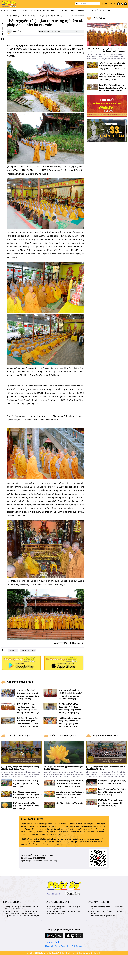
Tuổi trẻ (98, 10)
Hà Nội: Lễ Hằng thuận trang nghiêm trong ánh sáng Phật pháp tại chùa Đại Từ (111, 803)
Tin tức (32, 10)
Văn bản (46, 10)
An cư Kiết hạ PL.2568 (28, 650)
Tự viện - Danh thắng (78, 10)
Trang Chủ (5, 10)
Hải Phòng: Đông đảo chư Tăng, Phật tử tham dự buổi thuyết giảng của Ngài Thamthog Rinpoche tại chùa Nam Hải (70, 723)
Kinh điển (106, 10)
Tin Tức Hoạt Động (55, 16)
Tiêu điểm (99, 18)
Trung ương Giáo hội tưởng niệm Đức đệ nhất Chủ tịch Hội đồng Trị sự (26, 784)
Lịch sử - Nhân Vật (18, 735)
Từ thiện (64, 10)
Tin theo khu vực (108, 4)
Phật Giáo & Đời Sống (62, 735)
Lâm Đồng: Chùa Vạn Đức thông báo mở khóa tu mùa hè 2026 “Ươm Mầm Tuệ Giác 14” (70, 795)
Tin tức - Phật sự (13, 16)
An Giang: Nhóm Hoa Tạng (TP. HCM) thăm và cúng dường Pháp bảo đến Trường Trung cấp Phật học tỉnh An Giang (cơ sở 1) (70, 709)
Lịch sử (90, 10)
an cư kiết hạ (13, 650)
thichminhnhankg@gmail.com (105, 916)
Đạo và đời (55, 10)
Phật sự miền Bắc (29, 16)
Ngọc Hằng (17, 31)
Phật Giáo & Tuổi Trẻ (104, 735)
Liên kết (25, 10)
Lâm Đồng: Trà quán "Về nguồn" (70, 803)
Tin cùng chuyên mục (20, 681)
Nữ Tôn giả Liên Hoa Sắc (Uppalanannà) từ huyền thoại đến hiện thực (26, 806)
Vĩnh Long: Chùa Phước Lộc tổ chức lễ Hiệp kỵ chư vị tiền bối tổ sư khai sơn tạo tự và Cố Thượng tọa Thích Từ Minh (70, 696)
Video (39, 10)
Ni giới (42, 16)
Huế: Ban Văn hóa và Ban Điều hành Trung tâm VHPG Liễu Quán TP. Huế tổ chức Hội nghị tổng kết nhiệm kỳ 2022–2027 (27, 723)
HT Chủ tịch (15, 10)
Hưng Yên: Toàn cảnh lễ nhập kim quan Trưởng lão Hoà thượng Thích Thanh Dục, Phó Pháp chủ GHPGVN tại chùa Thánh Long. (112, 68)
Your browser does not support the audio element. (66, 31)
